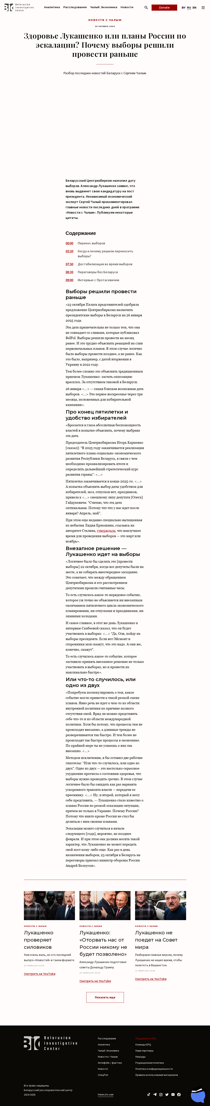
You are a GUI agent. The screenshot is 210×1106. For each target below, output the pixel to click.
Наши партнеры (144, 1050)
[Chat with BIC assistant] (197, 1094)
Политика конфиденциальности (154, 1068)
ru (189, 7)
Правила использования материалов (156, 1075)
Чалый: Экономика (103, 7)
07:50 (69, 264)
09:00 (69, 280)
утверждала (106, 531)
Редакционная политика (149, 1062)
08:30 (69, 272)
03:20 (69, 251)
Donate (164, 7)
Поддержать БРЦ (145, 1038)
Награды (140, 1056)
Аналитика (52, 7)
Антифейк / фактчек (110, 1062)
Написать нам (105, 1094)
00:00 (69, 243)
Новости (127, 7)
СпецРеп (103, 1075)
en (194, 7)
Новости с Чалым (105, 20)
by (184, 7)
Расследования (75, 7)
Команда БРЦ (143, 1044)
